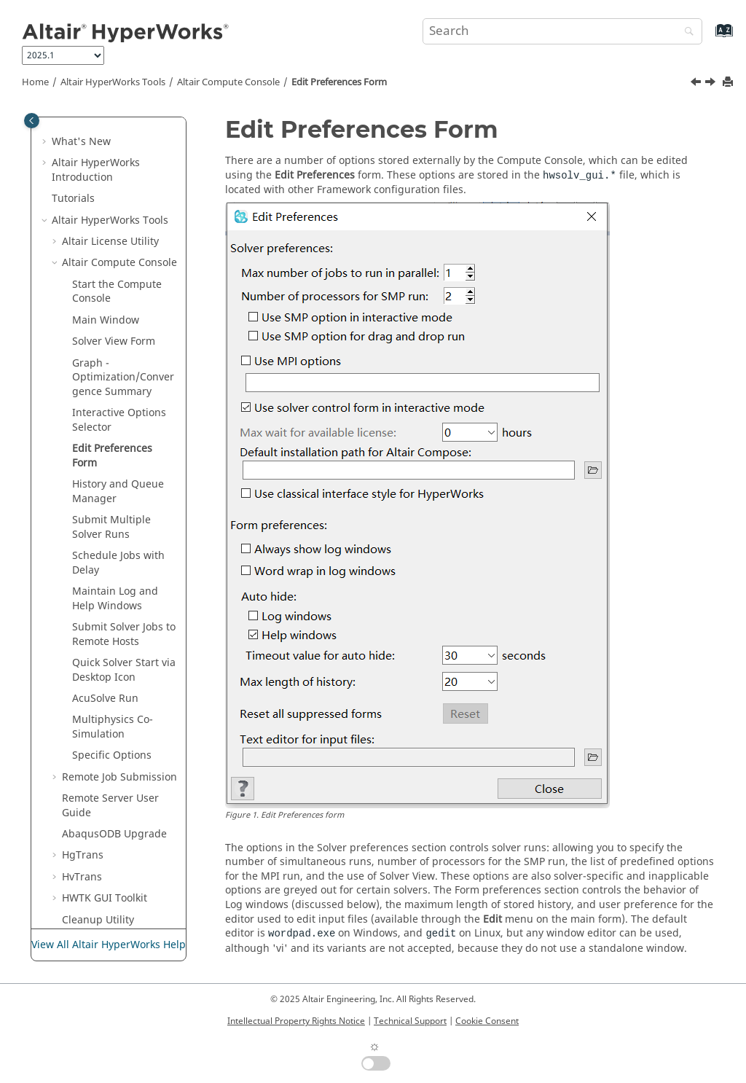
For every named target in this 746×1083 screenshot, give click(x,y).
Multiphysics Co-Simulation (112, 580)
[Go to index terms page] (708, 37)
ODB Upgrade (114, 687)
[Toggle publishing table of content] (31, 120)
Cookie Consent (487, 1021)
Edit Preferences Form (339, 82)
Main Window (105, 173)
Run (105, 552)
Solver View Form (113, 195)
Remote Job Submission (119, 630)
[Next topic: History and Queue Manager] (712, 84)
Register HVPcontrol (110, 830)
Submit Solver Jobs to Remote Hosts (124, 488)
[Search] (685, 32)
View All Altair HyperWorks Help (108, 945)
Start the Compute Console (117, 145)
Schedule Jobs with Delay (118, 416)
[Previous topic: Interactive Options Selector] (697, 84)
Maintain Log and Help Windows (115, 452)
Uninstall (84, 909)
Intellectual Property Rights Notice (296, 1021)
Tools (112, 82)
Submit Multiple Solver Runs (111, 381)
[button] (56, 116)
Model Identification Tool (111, 802)
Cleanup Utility (98, 773)
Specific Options (112, 609)
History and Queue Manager (118, 345)
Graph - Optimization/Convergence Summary (123, 231)
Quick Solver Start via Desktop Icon (124, 524)
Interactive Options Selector (119, 274)
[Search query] (562, 31)
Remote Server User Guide (110, 659)
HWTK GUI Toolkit (104, 751)
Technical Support (410, 1021)
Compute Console (228, 82)
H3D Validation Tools (112, 887)
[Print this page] (729, 83)
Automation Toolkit (108, 859)
